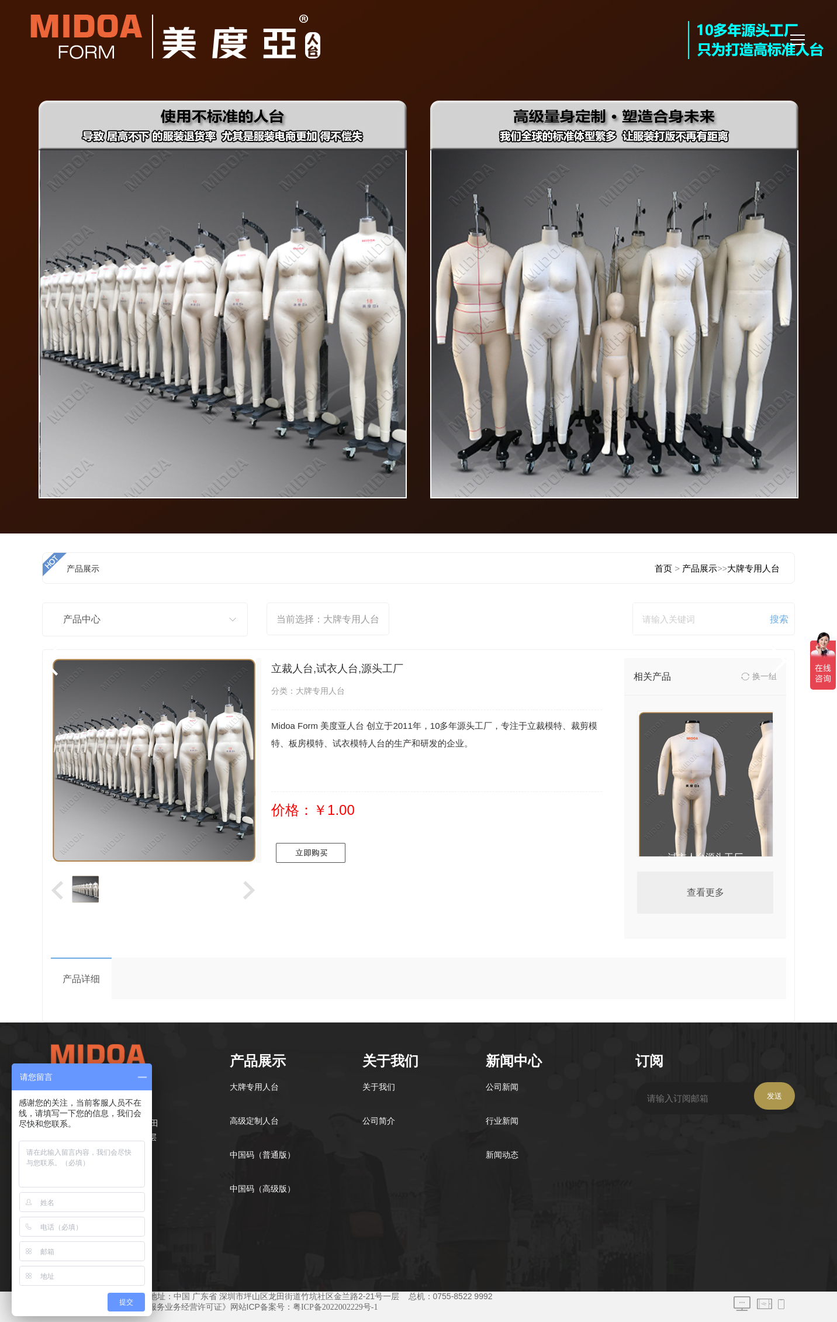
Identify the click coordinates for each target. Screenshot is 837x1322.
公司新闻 (502, 1087)
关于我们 (378, 1087)
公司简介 (378, 1121)
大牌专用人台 (254, 1087)
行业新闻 (502, 1121)
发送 (774, 1096)
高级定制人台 (254, 1121)
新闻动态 (502, 1155)
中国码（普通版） (262, 1155)
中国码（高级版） (262, 1189)
